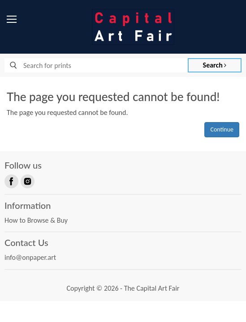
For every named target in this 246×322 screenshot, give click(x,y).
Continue (221, 129)
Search (215, 65)
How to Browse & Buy (36, 220)
